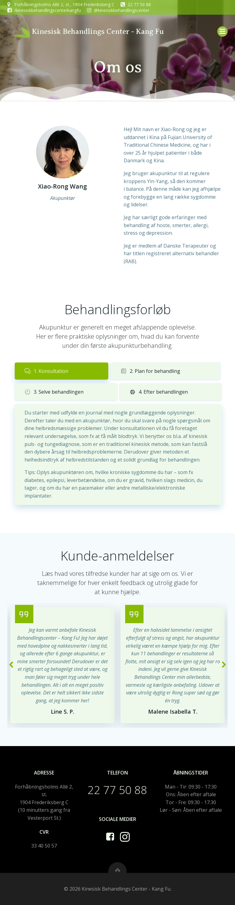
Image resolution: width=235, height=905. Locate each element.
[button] (11, 665)
